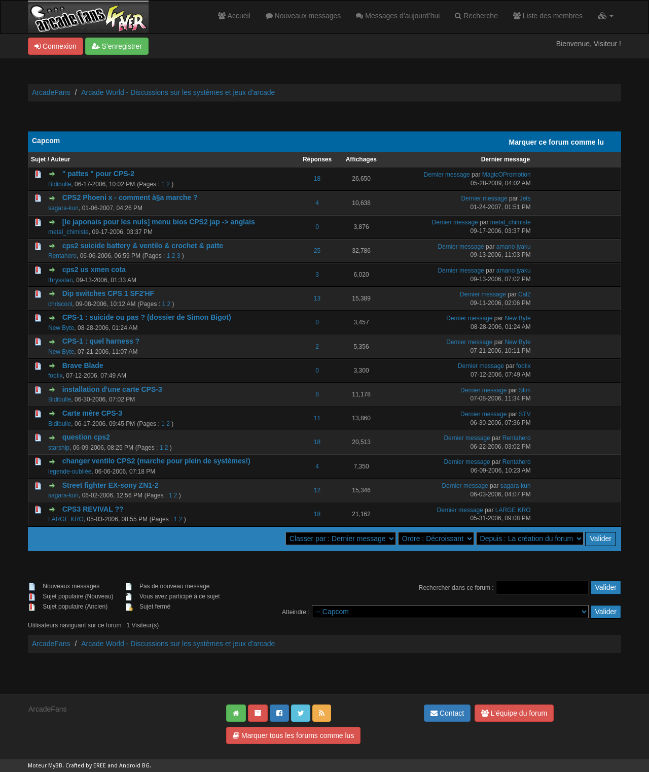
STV (524, 414)
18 (317, 178)
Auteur (60, 159)
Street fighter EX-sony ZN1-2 (110, 485)
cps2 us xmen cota (94, 269)
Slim (524, 390)
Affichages (361, 159)
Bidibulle (59, 184)
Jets (525, 198)
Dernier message (505, 159)
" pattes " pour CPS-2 (98, 174)
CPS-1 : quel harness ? (100, 341)
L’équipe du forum (514, 713)
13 (317, 298)
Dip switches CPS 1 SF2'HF (108, 293)
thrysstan (60, 280)
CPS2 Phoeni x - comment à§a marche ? (130, 197)
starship (58, 447)
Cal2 (524, 294)
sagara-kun (63, 208)
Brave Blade (82, 365)
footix (55, 375)
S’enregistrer (117, 46)
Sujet (38, 159)
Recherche (476, 16)
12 (317, 490)
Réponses (317, 159)
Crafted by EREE (85, 765)
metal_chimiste (68, 232)
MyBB (55, 765)
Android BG (134, 765)
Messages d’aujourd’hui (398, 16)
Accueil (234, 16)
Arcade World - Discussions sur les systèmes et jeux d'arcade (178, 92)
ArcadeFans (51, 92)
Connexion (55, 46)
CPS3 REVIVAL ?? (93, 509)
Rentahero (62, 255)
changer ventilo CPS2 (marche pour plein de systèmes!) (156, 461)
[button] (605, 16)
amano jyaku (513, 246)
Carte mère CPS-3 (92, 413)
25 (317, 250)
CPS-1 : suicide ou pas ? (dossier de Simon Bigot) (146, 317)
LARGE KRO (66, 519)
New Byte (61, 327)
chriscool (60, 304)
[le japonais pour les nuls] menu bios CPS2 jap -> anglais (158, 222)
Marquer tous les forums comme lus (293, 735)
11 (317, 418)
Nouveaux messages (303, 16)
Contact (447, 713)
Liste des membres (548, 16)
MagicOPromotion (506, 174)
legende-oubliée (69, 471)
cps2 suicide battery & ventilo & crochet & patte (142, 246)
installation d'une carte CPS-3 (112, 389)
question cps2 (86, 437)
